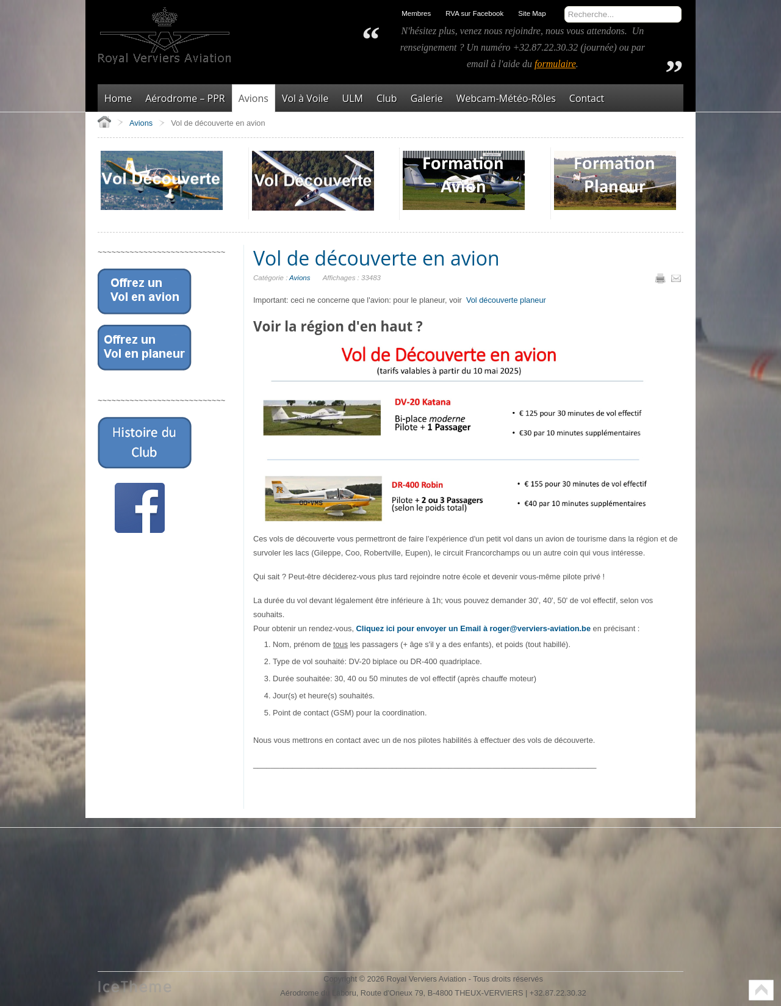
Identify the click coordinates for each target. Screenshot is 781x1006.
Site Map (531, 13)
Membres (416, 13)
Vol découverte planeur (506, 300)
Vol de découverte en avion (376, 258)
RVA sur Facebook (474, 13)
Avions (299, 277)
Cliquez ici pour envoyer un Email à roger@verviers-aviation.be (473, 628)
